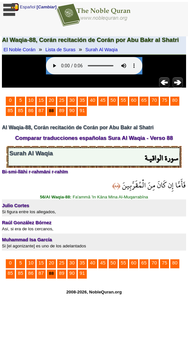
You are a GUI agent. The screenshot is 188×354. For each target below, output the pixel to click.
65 (144, 100)
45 (102, 100)
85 (10, 110)
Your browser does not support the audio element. (94, 65)
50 (113, 100)
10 (30, 100)
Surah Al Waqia (101, 49)
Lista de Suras (60, 49)
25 (61, 100)
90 (72, 110)
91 (82, 110)
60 (133, 100)
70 (154, 100)
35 (82, 100)
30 (72, 100)
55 (123, 100)
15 (41, 100)
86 (30, 110)
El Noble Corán (19, 49)
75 (164, 100)
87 (41, 110)
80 (174, 100)
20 (51, 100)
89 (61, 110)
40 (92, 100)
